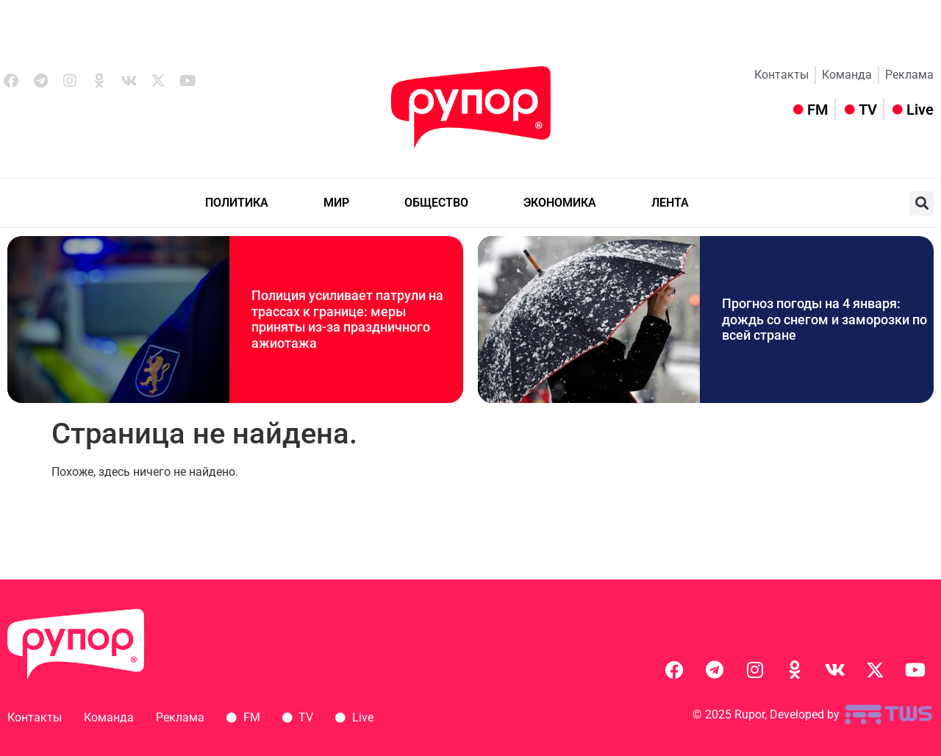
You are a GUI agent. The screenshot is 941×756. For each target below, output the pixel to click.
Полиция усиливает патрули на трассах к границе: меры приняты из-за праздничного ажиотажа (347, 319)
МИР (336, 203)
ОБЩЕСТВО (436, 203)
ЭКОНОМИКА (559, 203)
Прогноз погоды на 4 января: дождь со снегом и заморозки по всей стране (824, 319)
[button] (921, 203)
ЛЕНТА (670, 203)
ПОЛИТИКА (236, 203)
